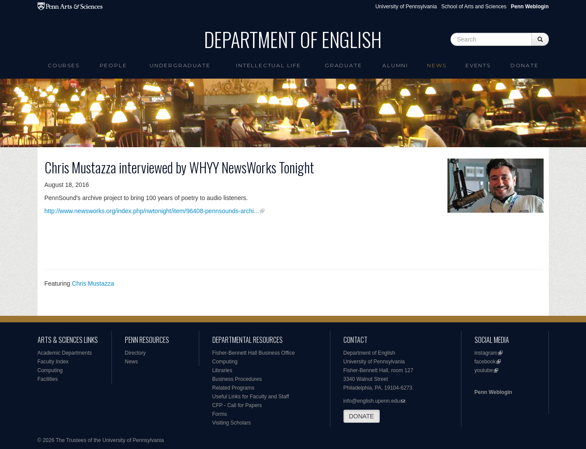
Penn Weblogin (493, 392)
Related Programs (233, 388)
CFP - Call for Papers (237, 405)
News (436, 65)
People (113, 65)
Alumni (395, 65)
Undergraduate (179, 65)
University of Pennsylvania (406, 6)
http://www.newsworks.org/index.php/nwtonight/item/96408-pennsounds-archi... (152, 210)
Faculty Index (53, 362)
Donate (524, 65)
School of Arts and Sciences (473, 6)
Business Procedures (237, 379)
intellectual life (268, 65)
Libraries (222, 370)
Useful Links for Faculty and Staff (250, 397)
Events (478, 65)
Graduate (343, 65)
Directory (135, 353)
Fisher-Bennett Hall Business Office (253, 353)
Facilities (48, 379)
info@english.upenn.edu (371, 401)
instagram (486, 353)
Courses (64, 65)
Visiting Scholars (231, 423)
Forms (219, 414)
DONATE (361, 416)
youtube (484, 370)
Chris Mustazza (93, 283)
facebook (485, 362)
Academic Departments (65, 353)
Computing (50, 370)
